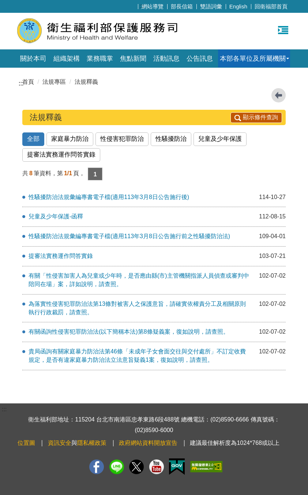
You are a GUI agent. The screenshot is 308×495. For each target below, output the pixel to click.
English (238, 6)
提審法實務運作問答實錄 (61, 154)
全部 (33, 138)
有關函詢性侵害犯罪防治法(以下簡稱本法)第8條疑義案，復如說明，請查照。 (129, 332)
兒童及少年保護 (220, 138)
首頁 (28, 82)
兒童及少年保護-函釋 (56, 216)
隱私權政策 (91, 443)
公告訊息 (200, 58)
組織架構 (66, 58)
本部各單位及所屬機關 (253, 58)
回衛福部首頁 (271, 6)
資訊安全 (59, 443)
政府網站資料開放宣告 (148, 443)
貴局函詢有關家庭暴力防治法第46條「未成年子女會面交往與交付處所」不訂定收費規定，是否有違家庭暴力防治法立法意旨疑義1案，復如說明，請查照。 (137, 355)
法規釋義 (86, 82)
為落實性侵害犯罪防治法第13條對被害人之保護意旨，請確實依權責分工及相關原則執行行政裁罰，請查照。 (137, 308)
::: (142, 6)
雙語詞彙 (211, 6)
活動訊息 (166, 58)
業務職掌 (100, 58)
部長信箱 (182, 6)
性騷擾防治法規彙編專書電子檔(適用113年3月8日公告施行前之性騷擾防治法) (129, 236)
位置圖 (26, 443)
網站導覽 (153, 6)
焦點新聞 (133, 58)
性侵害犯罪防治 (122, 138)
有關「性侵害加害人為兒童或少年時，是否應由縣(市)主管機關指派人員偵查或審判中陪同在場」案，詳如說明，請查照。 (139, 280)
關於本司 (33, 58)
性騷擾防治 (171, 138)
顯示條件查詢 (256, 117)
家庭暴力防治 (70, 138)
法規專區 (54, 82)
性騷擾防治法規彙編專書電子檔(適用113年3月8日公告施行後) (109, 197)
